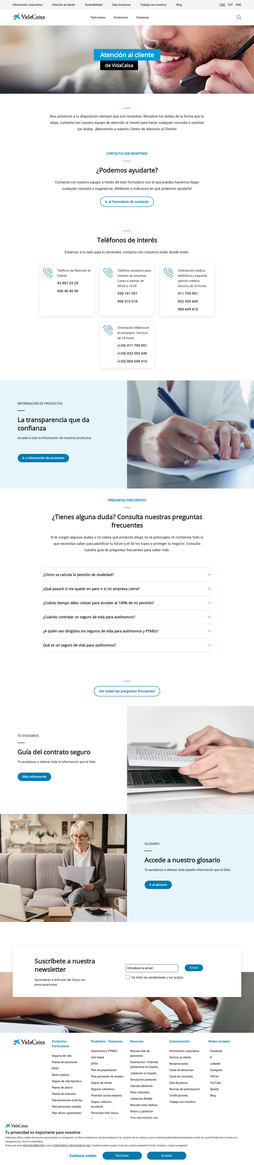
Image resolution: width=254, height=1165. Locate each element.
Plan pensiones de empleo (107, 1076)
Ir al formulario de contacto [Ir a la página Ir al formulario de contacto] (127, 202)
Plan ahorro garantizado (66, 1113)
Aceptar (166, 1155)
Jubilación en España (143, 1073)
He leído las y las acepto (157, 977)
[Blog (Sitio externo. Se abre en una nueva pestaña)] (215, 1118)
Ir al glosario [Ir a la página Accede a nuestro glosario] (158, 885)
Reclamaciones (178, 1063)
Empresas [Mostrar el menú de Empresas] (143, 17)
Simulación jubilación (143, 1079)
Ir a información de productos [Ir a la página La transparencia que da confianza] (43, 458)
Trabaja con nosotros (153, 4)
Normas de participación (184, 1089)
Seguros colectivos (102, 1089)
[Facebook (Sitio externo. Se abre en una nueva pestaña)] (219, 1052)
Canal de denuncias (181, 1070)
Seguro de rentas (101, 1082)
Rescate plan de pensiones (140, 1053)
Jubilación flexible (141, 1098)
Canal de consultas (181, 1076)
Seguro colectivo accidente (101, 1104)
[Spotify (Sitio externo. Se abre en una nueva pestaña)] (217, 1108)
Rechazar (122, 1155)
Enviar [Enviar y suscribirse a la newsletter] (194, 968)
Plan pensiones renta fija (67, 1100)
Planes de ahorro (62, 1087)
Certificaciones (178, 1095)
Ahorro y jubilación (141, 1111)
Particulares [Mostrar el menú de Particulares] (98, 17)
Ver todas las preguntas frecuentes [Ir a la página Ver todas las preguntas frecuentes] (127, 691)
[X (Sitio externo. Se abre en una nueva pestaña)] (213, 1062)
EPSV (55, 1068)
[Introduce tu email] (151, 968)
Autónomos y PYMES (104, 1051)
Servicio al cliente (180, 1057)
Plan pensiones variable (66, 1106)
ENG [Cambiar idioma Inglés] (238, 4)
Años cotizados (139, 1092)
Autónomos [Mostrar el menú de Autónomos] (121, 17)
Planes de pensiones (64, 1062)
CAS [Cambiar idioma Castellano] (222, 4)
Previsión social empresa (106, 1095)
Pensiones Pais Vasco (104, 1113)
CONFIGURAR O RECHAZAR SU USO (71, 1145)
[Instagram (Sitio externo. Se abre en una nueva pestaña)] (219, 1080)
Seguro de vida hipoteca (66, 1081)
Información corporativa (27, 4)
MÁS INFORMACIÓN (34, 1145)
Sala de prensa (121, 4)
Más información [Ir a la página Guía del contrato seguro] (34, 777)
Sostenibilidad (93, 4)
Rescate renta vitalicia (143, 1105)
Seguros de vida (61, 1055)
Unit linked (97, 1057)
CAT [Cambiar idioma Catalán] (230, 4)
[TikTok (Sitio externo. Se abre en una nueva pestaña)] (217, 1090)
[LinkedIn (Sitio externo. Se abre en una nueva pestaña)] (218, 1071)
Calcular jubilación (141, 1086)
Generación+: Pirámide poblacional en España (144, 1064)
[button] (239, 17)
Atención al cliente (63, 4)
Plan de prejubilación (104, 1070)
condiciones (156, 977)
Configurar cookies (82, 1155)
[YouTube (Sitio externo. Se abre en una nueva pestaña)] (218, 1099)
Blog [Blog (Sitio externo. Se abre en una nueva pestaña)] (179, 4)
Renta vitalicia (60, 1074)
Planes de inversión (64, 1094)
